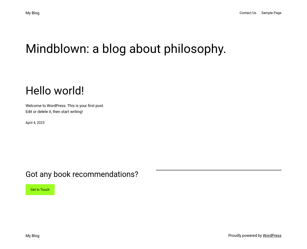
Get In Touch (39, 190)
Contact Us (248, 13)
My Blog (32, 13)
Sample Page (271, 13)
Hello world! (55, 90)
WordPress (272, 235)
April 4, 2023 (35, 123)
